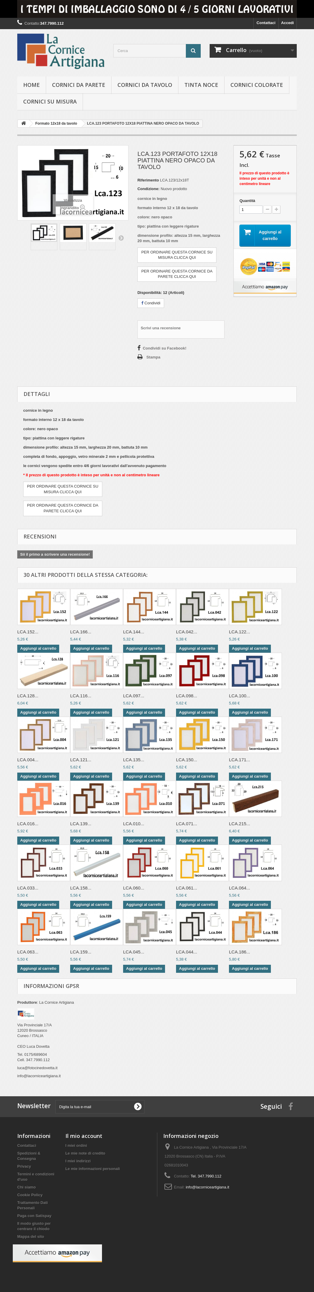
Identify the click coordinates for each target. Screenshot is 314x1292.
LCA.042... (186, 631)
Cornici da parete (78, 84)
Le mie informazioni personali (92, 1168)
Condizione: (148, 189)
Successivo (121, 238)
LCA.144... (133, 631)
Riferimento (148, 180)
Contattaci (266, 23)
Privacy (24, 1166)
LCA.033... (27, 887)
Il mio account (83, 1135)
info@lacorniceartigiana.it (207, 1187)
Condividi (150, 303)
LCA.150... (186, 759)
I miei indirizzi (78, 1161)
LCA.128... (27, 695)
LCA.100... (239, 695)
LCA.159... (80, 951)
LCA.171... (239, 759)
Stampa (153, 357)
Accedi (287, 23)
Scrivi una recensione (160, 328)
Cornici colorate (256, 84)
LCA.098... (186, 695)
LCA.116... (80, 695)
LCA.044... (186, 951)
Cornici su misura (50, 101)
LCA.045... (133, 951)
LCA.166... (80, 631)
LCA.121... (80, 759)
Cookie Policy (30, 1195)
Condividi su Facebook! (164, 348)
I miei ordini (76, 1145)
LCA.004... (27, 759)
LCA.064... (239, 887)
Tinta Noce (201, 84)
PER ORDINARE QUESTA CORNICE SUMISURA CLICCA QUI (177, 255)
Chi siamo (26, 1187)
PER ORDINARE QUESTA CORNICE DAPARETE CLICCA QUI (177, 274)
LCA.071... (186, 823)
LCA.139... (80, 823)
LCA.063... (27, 951)
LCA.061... (186, 887)
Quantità (247, 200)
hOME (31, 84)
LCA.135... (133, 759)
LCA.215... (239, 823)
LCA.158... (80, 887)
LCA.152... (27, 631)
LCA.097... (133, 695)
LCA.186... (239, 951)
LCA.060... (133, 887)
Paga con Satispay (34, 1215)
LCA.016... (27, 823)
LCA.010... (133, 823)
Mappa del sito (30, 1236)
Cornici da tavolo (144, 84)
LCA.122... (239, 631)
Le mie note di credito (85, 1153)
